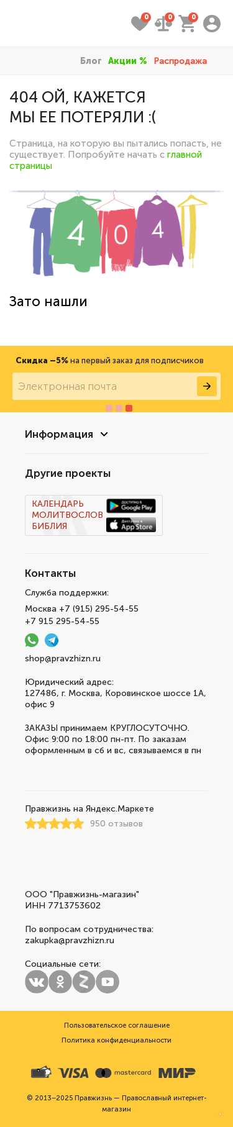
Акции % (127, 61)
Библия (49, 526)
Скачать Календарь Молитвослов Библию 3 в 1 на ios (131, 524)
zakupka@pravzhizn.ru (69, 940)
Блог (91, 61)
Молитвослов (67, 515)
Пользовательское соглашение (117, 1025)
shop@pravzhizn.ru (63, 658)
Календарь (58, 504)
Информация (59, 434)
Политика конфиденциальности (116, 1040)
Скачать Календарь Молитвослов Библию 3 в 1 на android (131, 506)
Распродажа (180, 61)
